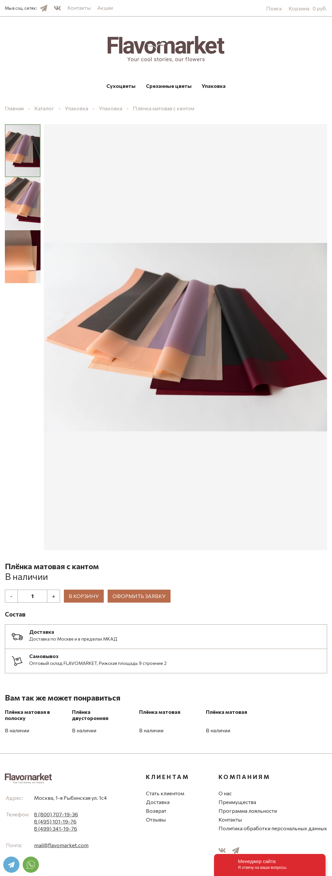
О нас (225, 795)
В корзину (84, 597)
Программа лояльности (248, 812)
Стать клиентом (165, 795)
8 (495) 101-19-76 (55, 823)
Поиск (274, 8)
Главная (14, 110)
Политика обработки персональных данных (273, 830)
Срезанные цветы (169, 86)
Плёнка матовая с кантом (163, 110)
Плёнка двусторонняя (90, 716)
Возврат (156, 812)
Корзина (308, 8)
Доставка (158, 803)
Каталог (44, 110)
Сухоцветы (94, 86)
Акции (105, 8)
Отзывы (156, 821)
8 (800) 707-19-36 (56, 816)
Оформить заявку (139, 597)
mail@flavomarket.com (61, 847)
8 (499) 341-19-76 (55, 830)
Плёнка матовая (159, 713)
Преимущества (237, 803)
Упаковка (240, 86)
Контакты (79, 8)
